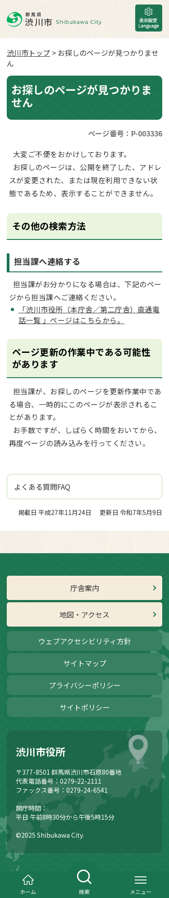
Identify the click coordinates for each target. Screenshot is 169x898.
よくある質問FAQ (42, 486)
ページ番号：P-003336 (125, 133)
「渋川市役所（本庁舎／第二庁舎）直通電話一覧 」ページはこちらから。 (89, 314)
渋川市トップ (28, 52)
